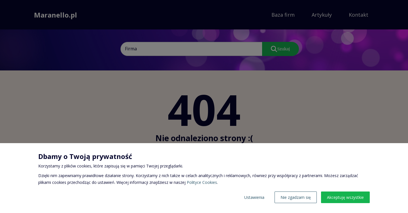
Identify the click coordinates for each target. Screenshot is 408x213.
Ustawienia (254, 197)
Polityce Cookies (202, 182)
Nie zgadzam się (295, 197)
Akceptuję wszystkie (345, 197)
